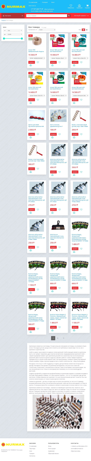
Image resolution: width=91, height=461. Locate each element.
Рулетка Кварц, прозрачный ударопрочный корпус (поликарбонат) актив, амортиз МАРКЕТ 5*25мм (58, 277)
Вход (49, 446)
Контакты (32, 5)
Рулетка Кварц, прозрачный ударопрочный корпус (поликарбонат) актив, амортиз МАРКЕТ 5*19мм (79, 277)
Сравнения (51, 451)
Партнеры (32, 448)
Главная (3, 20)
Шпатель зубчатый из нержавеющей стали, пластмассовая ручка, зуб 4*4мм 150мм (36, 237)
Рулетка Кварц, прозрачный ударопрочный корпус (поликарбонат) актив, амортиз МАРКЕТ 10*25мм (80, 238)
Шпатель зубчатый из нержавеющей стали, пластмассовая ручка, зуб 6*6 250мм (80, 161)
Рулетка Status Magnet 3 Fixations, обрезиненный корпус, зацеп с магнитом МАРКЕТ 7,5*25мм (80, 317)
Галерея (45, 2)
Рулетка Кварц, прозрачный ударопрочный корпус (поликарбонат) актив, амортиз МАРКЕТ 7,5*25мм (35, 277)
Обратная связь (75, 451)
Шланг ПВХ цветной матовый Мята (78, 50)
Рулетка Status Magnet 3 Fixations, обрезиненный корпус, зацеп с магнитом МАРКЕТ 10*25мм (58, 317)
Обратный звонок (49, 9)
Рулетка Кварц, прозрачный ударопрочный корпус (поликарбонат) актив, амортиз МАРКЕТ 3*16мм (36, 318)
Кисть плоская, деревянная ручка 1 (56, 125)
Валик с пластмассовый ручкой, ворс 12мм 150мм (80, 125)
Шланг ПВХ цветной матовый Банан (34, 88)
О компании (33, 2)
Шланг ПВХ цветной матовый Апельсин (78, 88)
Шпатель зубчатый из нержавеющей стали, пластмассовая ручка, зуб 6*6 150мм (58, 199)
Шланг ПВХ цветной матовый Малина (56, 50)
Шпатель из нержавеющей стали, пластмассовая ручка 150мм (57, 237)
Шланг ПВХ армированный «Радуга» (36, 50)
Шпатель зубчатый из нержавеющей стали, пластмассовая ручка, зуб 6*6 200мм (36, 199)
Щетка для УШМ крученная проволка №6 (36, 125)
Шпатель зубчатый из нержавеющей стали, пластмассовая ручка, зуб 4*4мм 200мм (80, 199)
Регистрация (52, 448)
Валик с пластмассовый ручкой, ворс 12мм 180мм (36, 160)
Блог (53, 2)
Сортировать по (32, 29)
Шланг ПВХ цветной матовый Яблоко (56, 88)
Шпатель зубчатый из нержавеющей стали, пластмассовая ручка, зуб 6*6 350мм (58, 161)
